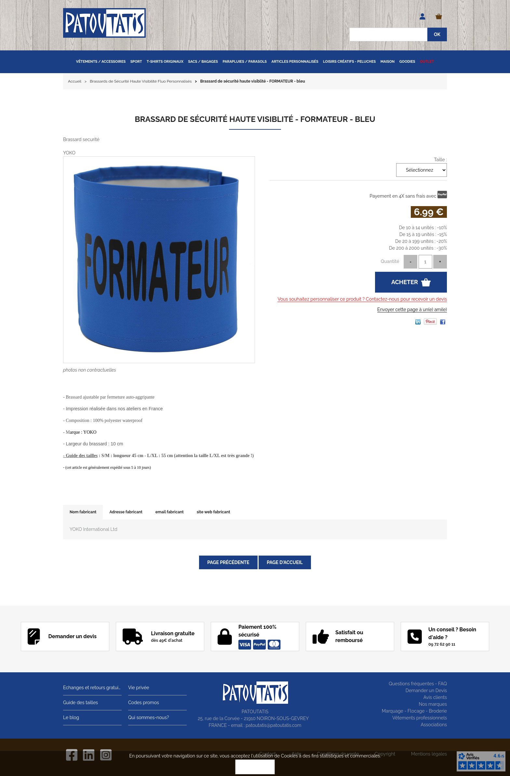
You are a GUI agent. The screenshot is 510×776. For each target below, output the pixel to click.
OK (255, 766)
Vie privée (138, 687)
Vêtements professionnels (419, 717)
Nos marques (433, 704)
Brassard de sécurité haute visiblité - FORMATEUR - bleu (255, 119)
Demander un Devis (426, 690)
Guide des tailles (80, 702)
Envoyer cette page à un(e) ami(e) (412, 309)
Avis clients (435, 697)
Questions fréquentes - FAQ (418, 683)
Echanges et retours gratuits (92, 687)
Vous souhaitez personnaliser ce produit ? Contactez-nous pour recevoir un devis (362, 299)
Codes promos (143, 702)
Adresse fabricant (125, 512)
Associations (434, 724)
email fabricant (169, 512)
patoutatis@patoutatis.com (273, 725)
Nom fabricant (83, 512)
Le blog (71, 717)
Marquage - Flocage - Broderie (414, 711)
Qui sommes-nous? (148, 717)
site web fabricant (213, 512)
